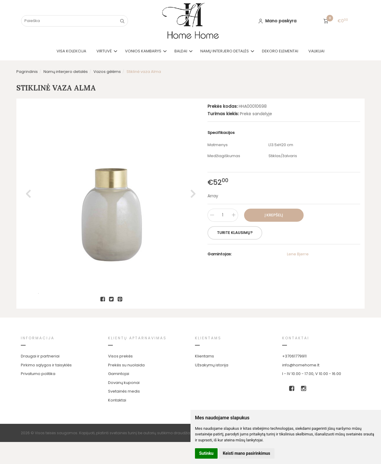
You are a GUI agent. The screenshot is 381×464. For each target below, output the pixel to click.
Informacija (37, 360)
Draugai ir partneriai (40, 378)
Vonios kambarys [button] (143, 51)
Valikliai (316, 51)
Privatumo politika (38, 396)
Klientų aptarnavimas (137, 360)
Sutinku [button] (206, 453)
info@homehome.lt (300, 387)
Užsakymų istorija (211, 387)
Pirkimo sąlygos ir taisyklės (46, 387)
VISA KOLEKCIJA (71, 51)
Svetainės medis (124, 413)
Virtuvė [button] (104, 51)
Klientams (208, 360)
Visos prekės (120, 378)
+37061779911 (294, 378)
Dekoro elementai (280, 51)
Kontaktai (117, 422)
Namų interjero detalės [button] (224, 51)
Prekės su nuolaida (126, 387)
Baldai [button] (180, 51)
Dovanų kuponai (124, 404)
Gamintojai (118, 396)
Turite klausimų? (235, 232)
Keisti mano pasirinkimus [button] (246, 453)
